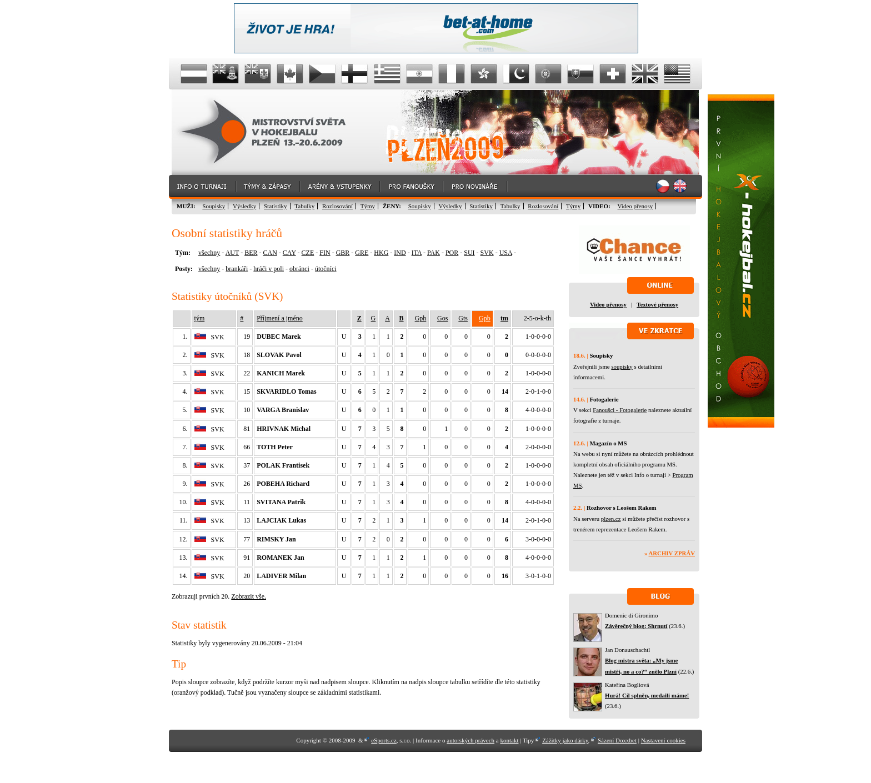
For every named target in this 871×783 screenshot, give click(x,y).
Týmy (368, 206)
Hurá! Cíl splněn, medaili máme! (647, 695)
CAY (289, 253)
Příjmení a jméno (280, 318)
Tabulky (304, 206)
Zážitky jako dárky (565, 740)
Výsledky (244, 206)
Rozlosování (337, 206)
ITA (417, 253)
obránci (299, 269)
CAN (270, 253)
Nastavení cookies (663, 740)
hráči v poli (268, 269)
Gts (463, 318)
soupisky (621, 366)
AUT (232, 253)
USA (505, 253)
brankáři (237, 269)
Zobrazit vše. (248, 596)
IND (400, 253)
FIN (324, 253)
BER (250, 253)
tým (199, 318)
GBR (343, 253)
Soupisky (213, 206)
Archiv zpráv (672, 553)
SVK (487, 253)
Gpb (484, 318)
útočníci (326, 269)
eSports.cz (384, 740)
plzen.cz (611, 518)
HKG (381, 253)
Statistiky (275, 206)
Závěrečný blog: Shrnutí (636, 626)
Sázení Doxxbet (617, 740)
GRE (361, 253)
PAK (433, 253)
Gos (442, 318)
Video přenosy (635, 206)
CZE (308, 253)
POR (451, 253)
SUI (469, 253)
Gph (421, 318)
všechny (209, 253)
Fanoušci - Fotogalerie (620, 409)
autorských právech (470, 740)
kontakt (509, 740)
